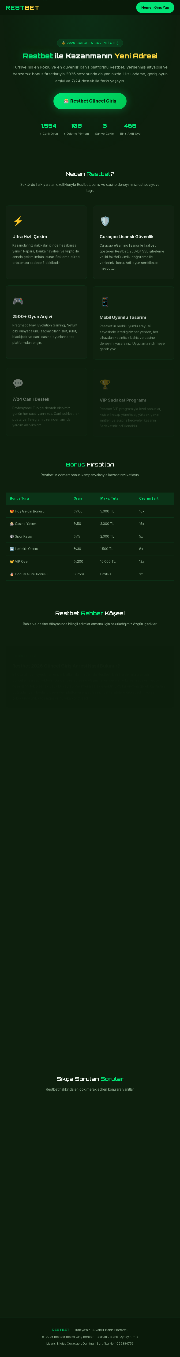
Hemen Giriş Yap (155, 7)
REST (23, 7)
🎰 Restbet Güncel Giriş (90, 101)
